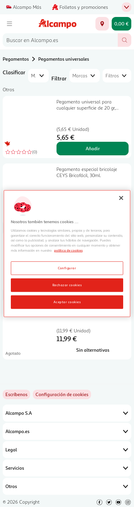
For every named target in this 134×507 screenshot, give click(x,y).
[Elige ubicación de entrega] (102, 24)
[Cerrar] (121, 197)
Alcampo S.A (67, 413)
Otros (67, 486)
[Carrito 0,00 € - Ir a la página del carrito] (121, 24)
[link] (62, 394)
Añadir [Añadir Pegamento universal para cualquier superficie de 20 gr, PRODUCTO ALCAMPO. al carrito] (93, 148)
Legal (67, 450)
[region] (67, 253)
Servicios (67, 468)
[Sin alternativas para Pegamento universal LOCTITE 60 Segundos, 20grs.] (93, 350)
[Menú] (9, 24)
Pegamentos (16, 59)
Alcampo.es (67, 431)
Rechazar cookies (67, 285)
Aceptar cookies (67, 302)
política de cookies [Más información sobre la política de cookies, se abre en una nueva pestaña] (68, 250)
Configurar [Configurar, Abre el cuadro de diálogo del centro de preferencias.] (67, 268)
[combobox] (60, 40)
